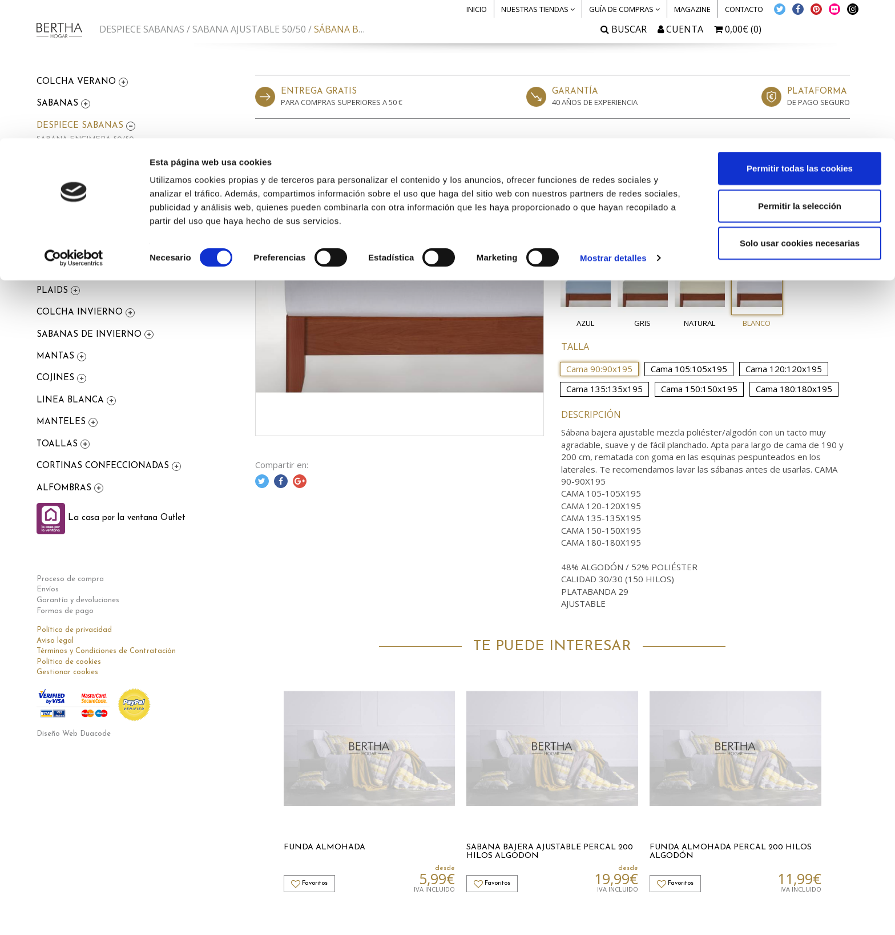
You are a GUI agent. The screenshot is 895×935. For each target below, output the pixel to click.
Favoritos (820, 191)
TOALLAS (58, 444)
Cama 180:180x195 (794, 388)
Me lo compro (782, 220)
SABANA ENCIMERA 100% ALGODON (105, 180)
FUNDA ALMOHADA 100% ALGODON (105, 207)
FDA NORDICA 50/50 (75, 220)
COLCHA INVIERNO (81, 312)
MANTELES (62, 422)
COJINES (57, 378)
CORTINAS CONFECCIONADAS (104, 466)
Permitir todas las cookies (800, 30)
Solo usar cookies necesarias (800, 105)
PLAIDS (54, 291)
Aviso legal (55, 640)
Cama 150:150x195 (699, 388)
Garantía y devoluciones (78, 600)
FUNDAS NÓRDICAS (81, 268)
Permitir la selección (799, 67)
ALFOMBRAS (65, 488)
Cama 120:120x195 (783, 368)
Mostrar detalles (613, 119)
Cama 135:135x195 (604, 388)
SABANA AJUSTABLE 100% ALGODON (106, 194)
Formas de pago (65, 611)
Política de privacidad (74, 630)
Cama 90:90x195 (599, 368)
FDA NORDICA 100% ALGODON (95, 247)
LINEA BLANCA (72, 400)
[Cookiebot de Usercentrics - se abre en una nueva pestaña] (74, 119)
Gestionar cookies (67, 672)
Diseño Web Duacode (74, 733)
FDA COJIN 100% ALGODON (88, 233)
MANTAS (57, 356)
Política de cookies (69, 662)
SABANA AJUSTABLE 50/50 (86, 153)
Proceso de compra (70, 579)
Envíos (48, 589)
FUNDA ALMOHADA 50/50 (85, 166)
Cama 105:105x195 (689, 368)
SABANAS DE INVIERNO (90, 335)
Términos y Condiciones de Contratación (106, 651)
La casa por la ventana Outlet (111, 518)
